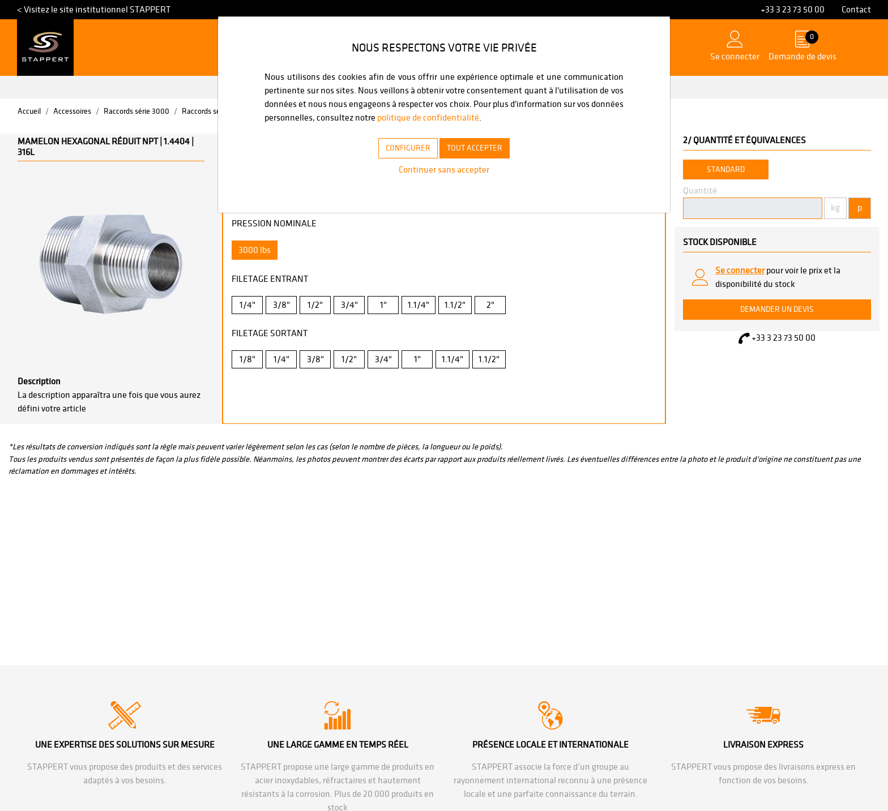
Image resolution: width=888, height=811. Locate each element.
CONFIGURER (401, 161)
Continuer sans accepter (444, 183)
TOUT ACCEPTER (480, 161)
